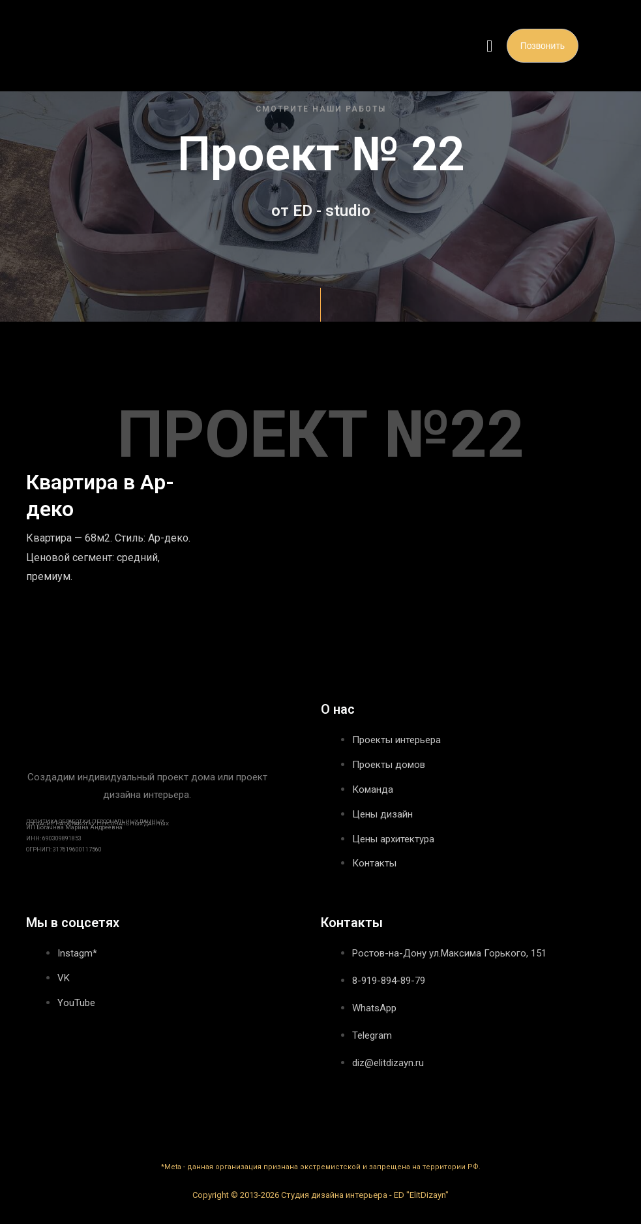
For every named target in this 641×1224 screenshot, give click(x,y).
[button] (490, 45)
